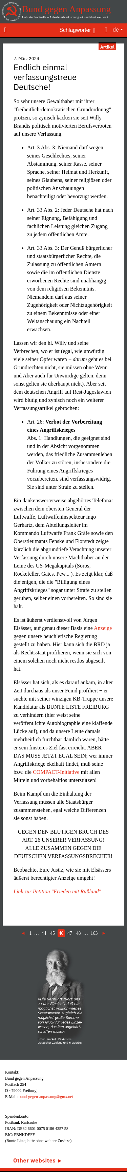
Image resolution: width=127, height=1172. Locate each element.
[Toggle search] (106, 29)
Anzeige (103, 628)
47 (69, 933)
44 (44, 933)
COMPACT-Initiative (56, 772)
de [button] (116, 29)
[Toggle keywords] (77, 29)
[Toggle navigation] (5, 29)
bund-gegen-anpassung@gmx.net (46, 1096)
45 (52, 933)
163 (94, 933)
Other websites (34, 1160)
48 (78, 933)
